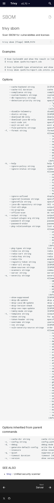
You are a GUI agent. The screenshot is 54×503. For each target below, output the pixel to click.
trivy (9, 474)
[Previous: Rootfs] (4, 487)
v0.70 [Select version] (24, 3)
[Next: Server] (43, 487)
